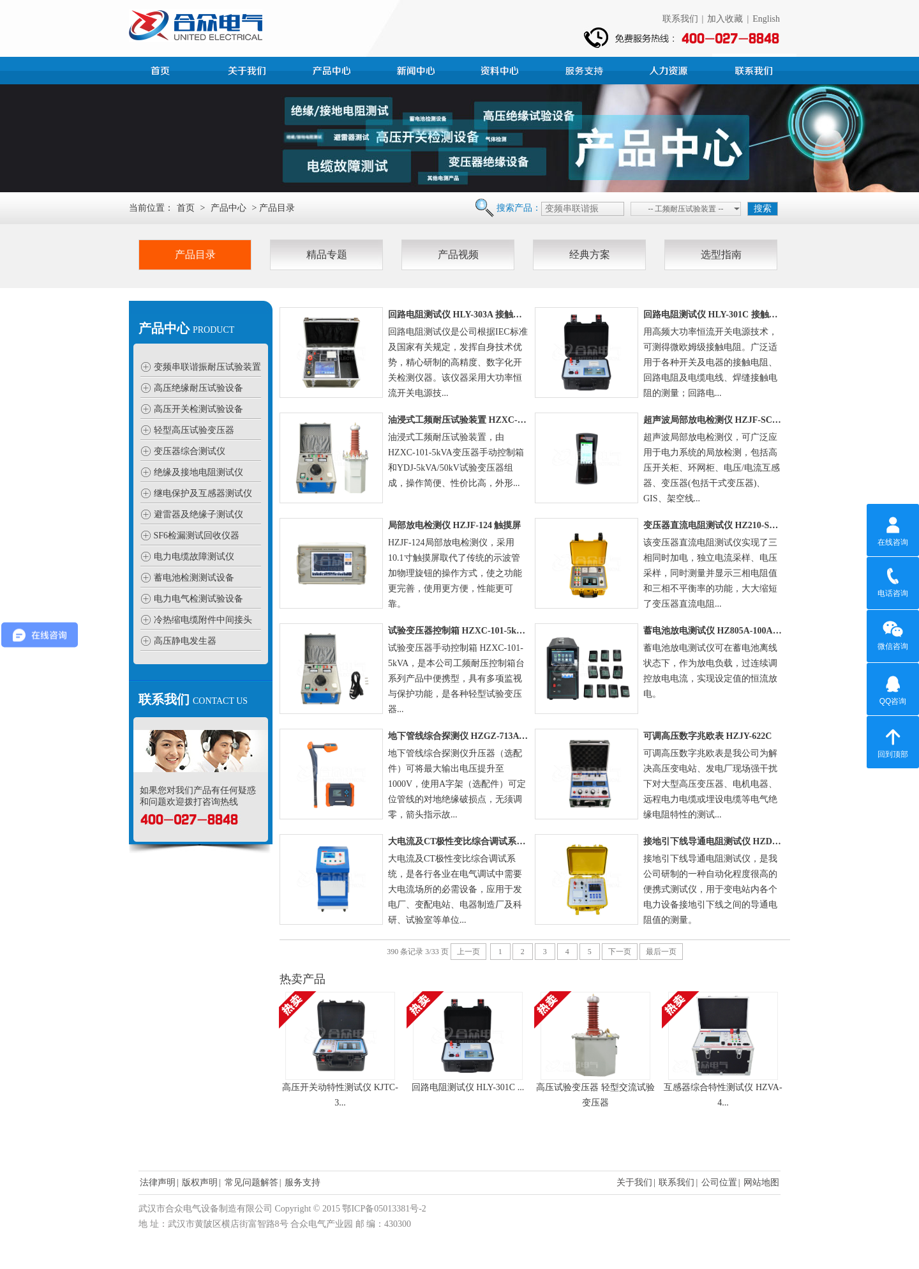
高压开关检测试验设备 (198, 409)
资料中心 (501, 69)
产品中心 (333, 69)
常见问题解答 (251, 1182)
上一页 (468, 951)
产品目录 (195, 254)
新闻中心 (417, 69)
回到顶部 (893, 741)
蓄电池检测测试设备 (194, 577)
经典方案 (589, 254)
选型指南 (721, 254)
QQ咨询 (893, 688)
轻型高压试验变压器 (194, 430)
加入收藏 (725, 19)
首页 (165, 69)
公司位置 (719, 1182)
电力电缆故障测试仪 (194, 556)
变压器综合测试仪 (189, 451)
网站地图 (761, 1182)
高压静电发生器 (185, 641)
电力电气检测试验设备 (198, 599)
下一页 (619, 951)
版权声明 (200, 1182)
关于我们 (634, 1182)
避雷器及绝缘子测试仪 (198, 514)
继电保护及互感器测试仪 (203, 493)
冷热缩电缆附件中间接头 (203, 620)
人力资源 (670, 69)
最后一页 (661, 951)
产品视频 (458, 254)
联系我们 (680, 19)
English (766, 19)
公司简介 (249, 69)
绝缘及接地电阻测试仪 (198, 472)
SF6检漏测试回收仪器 (197, 535)
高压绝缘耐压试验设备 (198, 388)
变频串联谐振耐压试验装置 (207, 367)
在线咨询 (893, 529)
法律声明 (158, 1182)
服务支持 (586, 69)
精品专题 (326, 254)
